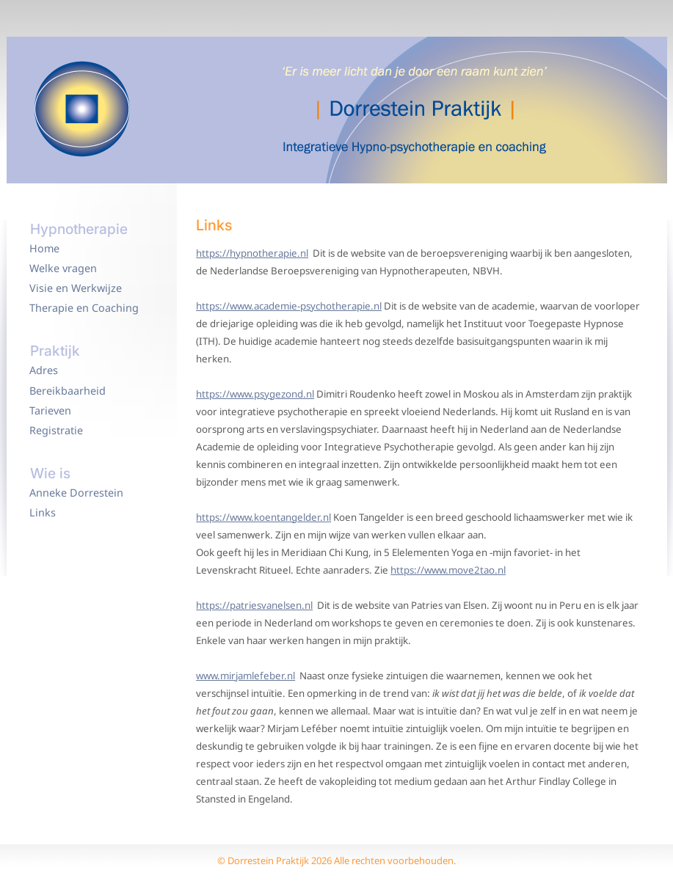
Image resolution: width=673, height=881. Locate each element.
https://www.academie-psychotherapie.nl (289, 305)
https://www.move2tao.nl (448, 570)
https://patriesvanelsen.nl (254, 605)
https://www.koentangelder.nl (263, 517)
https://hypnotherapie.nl (252, 253)
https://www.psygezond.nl (255, 394)
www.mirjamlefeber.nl (245, 675)
